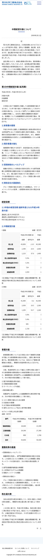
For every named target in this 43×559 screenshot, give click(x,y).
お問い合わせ (21, 551)
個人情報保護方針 (7, 548)
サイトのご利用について (22, 548)
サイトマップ (35, 548)
